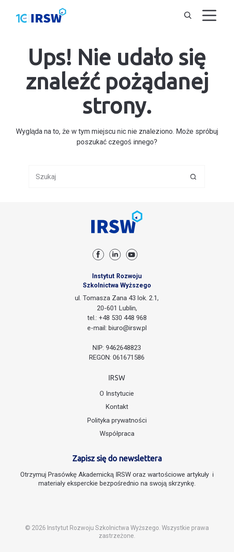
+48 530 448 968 (123, 318)
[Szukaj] (188, 15)
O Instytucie (117, 393)
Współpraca (117, 434)
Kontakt (117, 407)
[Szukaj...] (105, 176)
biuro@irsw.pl (127, 328)
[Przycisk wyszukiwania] (193, 176)
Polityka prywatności (117, 420)
